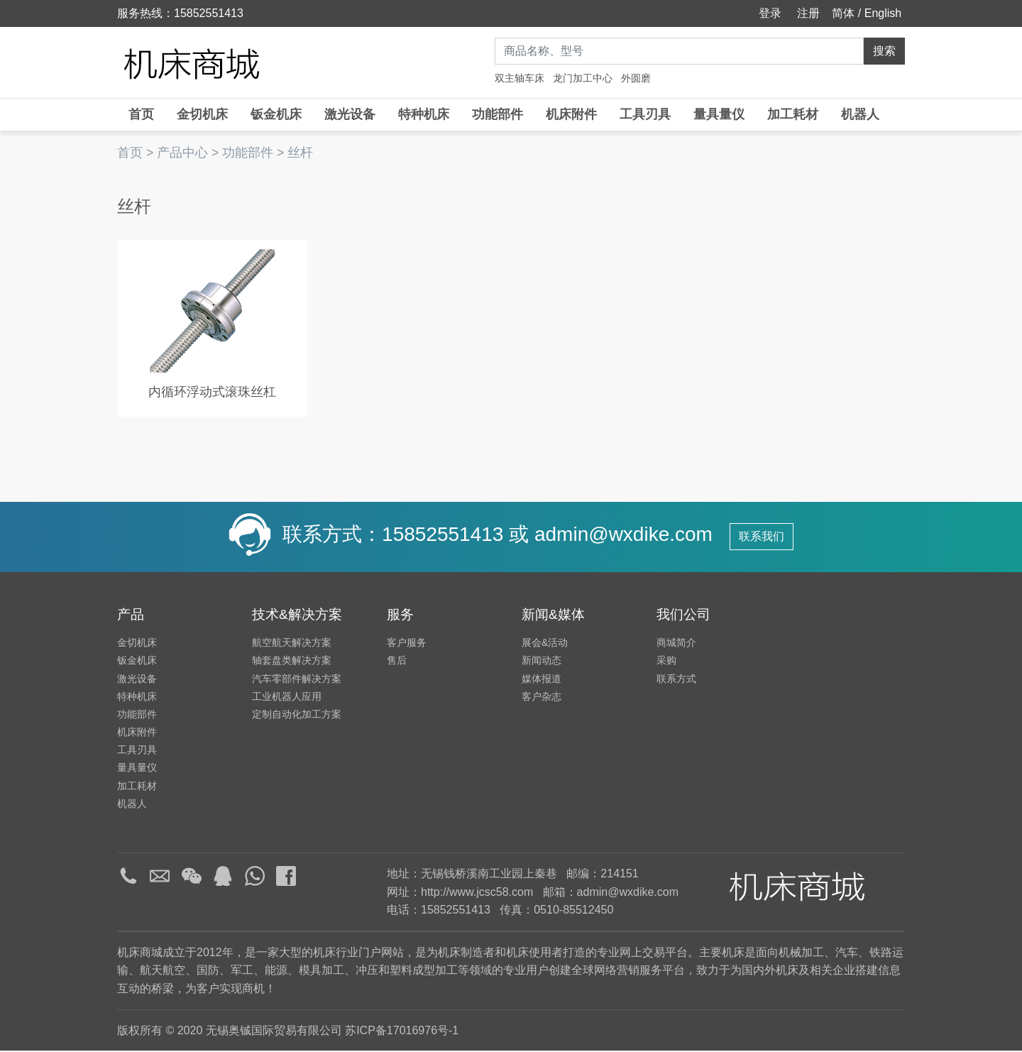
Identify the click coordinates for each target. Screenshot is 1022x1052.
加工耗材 (792, 114)
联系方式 (676, 679)
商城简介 (676, 644)
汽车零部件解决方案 (296, 679)
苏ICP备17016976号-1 (401, 1031)
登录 (768, 13)
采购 (666, 661)
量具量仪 (718, 114)
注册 (807, 13)
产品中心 (182, 153)
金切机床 (202, 114)
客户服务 (407, 644)
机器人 (860, 114)
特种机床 (423, 114)
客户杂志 (541, 697)
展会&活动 (545, 644)
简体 (843, 13)
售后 (397, 661)
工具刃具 (645, 114)
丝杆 (300, 153)
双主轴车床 (519, 78)
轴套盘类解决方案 (291, 661)
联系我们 (761, 538)
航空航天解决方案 (291, 644)
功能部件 (497, 114)
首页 (141, 114)
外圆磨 (636, 78)
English (882, 13)
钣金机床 (276, 114)
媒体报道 (541, 679)
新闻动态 (541, 661)
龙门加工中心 (582, 78)
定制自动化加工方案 (296, 714)
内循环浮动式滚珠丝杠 (208, 392)
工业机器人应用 (287, 697)
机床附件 (571, 114)
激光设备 (349, 114)
